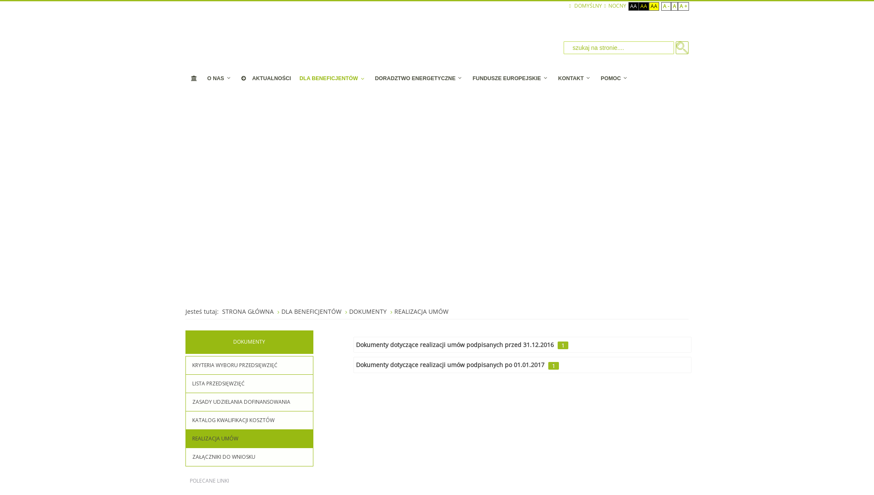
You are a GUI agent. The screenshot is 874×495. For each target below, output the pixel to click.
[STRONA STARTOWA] (194, 78)
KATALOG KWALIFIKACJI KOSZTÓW (233, 420)
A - (666, 6)
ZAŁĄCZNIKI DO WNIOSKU (223, 456)
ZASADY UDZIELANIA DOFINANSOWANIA (241, 401)
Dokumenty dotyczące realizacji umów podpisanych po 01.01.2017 (450, 365)
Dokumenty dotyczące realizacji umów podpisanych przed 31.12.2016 (455, 345)
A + (683, 6)
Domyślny (585, 6)
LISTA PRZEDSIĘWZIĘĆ (218, 383)
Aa (633, 6)
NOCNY (615, 6)
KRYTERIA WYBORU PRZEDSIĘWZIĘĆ (235, 365)
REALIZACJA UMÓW (215, 438)
